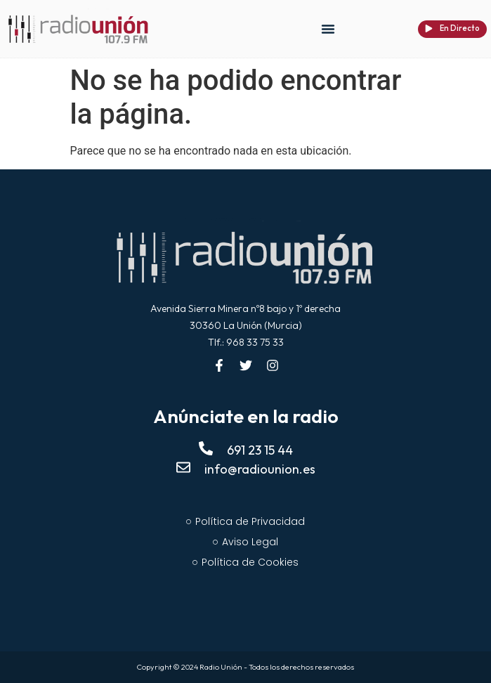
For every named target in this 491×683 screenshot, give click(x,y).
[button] (328, 28)
